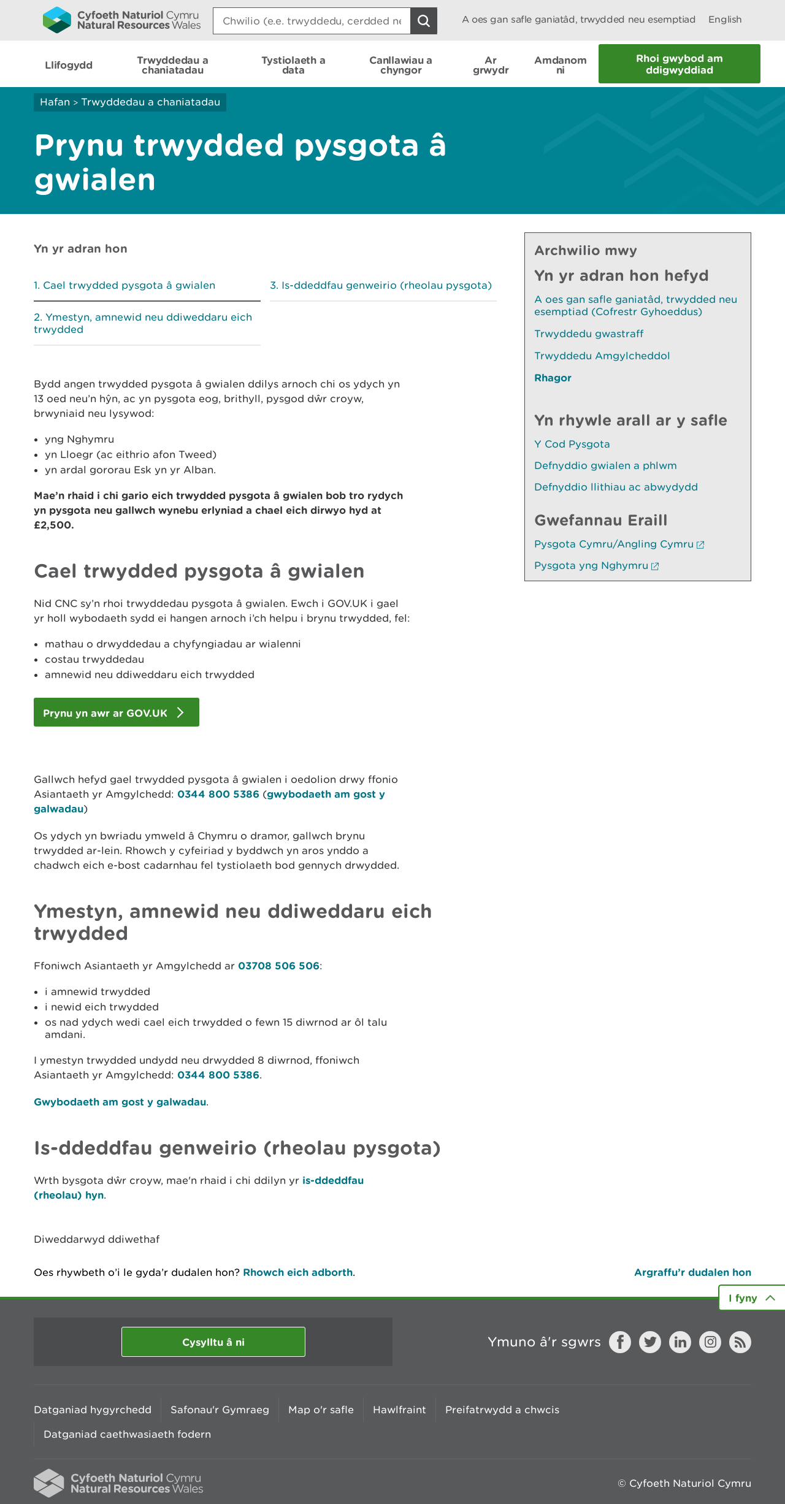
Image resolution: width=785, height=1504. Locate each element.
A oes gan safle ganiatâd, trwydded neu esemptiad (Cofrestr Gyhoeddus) (635, 305)
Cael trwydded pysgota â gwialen (129, 285)
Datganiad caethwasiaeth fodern (127, 1434)
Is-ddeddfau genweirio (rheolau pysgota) (386, 285)
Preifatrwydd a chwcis (502, 1409)
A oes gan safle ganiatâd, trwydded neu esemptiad (579, 19)
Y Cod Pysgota (572, 444)
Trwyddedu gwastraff (588, 333)
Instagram (710, 1342)
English (725, 19)
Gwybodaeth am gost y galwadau (120, 1101)
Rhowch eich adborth (298, 1272)
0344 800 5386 (219, 794)
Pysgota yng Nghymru (596, 565)
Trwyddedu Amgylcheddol (602, 355)
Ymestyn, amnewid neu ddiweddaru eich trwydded (143, 323)
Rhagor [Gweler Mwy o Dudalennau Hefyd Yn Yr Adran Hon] (553, 377)
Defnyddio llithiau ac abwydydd (616, 487)
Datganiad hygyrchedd (92, 1409)
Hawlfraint (399, 1409)
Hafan (55, 102)
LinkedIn (680, 1342)
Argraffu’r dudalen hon (692, 1272)
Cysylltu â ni (213, 1342)
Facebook (620, 1342)
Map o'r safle (321, 1409)
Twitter (650, 1342)
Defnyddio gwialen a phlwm (605, 465)
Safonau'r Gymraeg (219, 1409)
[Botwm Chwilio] (423, 20)
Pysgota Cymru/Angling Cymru (619, 544)
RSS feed (740, 1342)
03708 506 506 (279, 965)
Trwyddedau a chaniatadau (150, 102)
